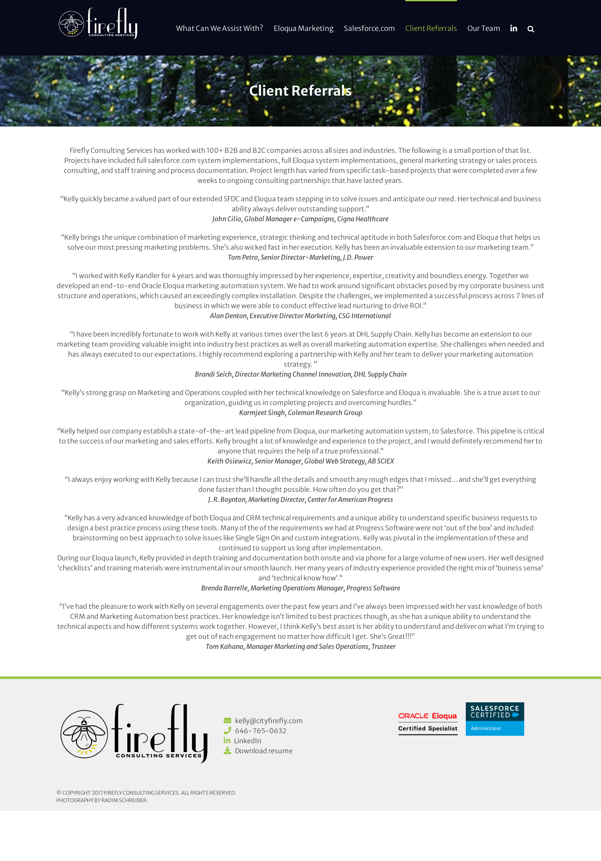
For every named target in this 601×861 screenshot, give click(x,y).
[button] (531, 28)
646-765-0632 (260, 731)
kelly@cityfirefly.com (269, 721)
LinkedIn (247, 741)
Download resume (264, 751)
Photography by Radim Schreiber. (102, 800)
